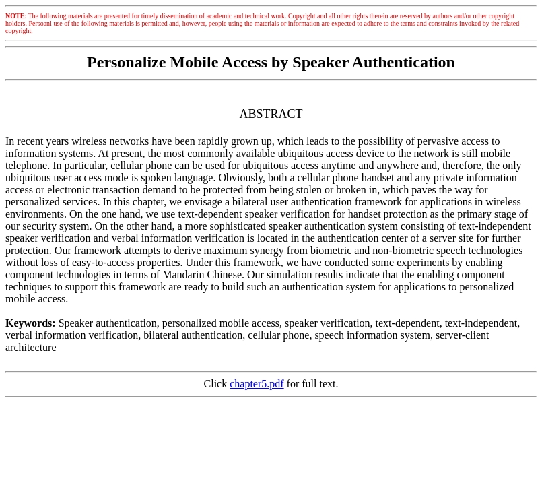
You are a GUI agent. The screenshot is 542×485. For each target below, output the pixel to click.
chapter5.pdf (256, 383)
